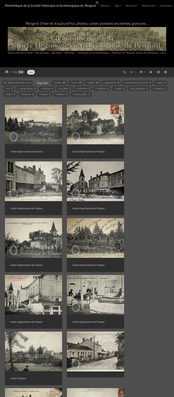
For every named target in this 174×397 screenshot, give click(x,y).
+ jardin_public (81, 94)
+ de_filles (64, 88)
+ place (161, 82)
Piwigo (94, 390)
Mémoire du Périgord (123, 52)
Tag (14, 72)
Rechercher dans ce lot (17, 82)
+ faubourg (27, 94)
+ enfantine (83, 88)
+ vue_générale (138, 88)
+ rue (9, 88)
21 (92, 377)
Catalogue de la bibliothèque (93, 52)
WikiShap (69, 52)
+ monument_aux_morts (137, 82)
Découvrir (131, 5)
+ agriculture (111, 82)
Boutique (57, 52)
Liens (163, 52)
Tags (117, 5)
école (31, 72)
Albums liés (148, 5)
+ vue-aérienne (27, 88)
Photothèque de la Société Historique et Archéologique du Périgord (50, 5)
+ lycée (76, 82)
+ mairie (59, 82)
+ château (46, 88)
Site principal (42, 52)
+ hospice (61, 94)
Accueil (7, 71)
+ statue (119, 88)
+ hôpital (44, 94)
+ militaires (102, 88)
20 (85, 377)
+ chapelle (159, 88)
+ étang (10, 94)
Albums (104, 5)
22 (99, 377)
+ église (92, 82)
